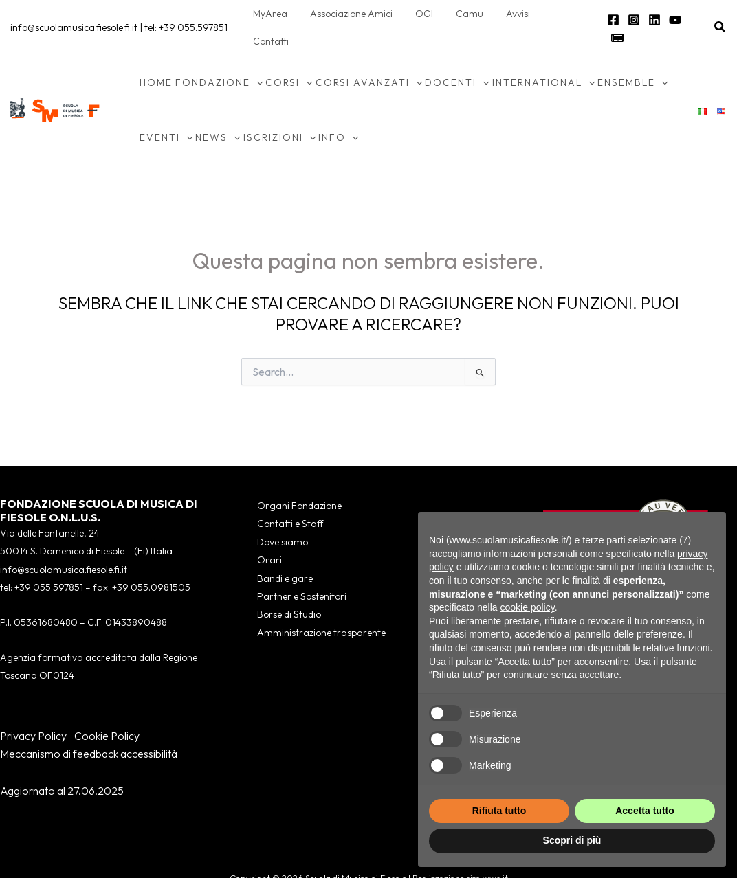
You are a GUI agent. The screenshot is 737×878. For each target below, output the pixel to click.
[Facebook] (612, 15)
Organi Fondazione (299, 478)
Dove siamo (282, 514)
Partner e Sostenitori (301, 569)
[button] (720, 14)
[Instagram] (632, 15)
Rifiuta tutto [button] (499, 810)
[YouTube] (674, 15)
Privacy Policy (33, 708)
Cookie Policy (107, 708)
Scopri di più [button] (572, 840)
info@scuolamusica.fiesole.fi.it (74, 14)
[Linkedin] (653, 15)
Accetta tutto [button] (644, 810)
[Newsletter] (694, 15)
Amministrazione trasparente (321, 605)
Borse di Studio (289, 587)
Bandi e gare (285, 551)
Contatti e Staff (290, 497)
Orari (269, 532)
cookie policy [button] (527, 607)
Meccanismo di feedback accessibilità (88, 726)
